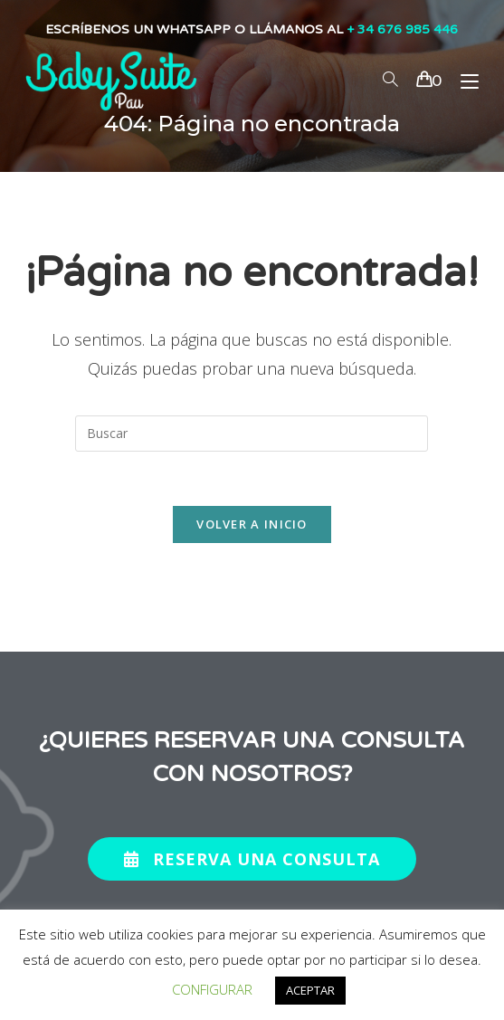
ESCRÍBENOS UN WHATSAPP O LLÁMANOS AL (251, 29)
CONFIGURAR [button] (212, 989)
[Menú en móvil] (463, 80)
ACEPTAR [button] (310, 990)
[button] (252, 859)
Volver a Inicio (252, 524)
